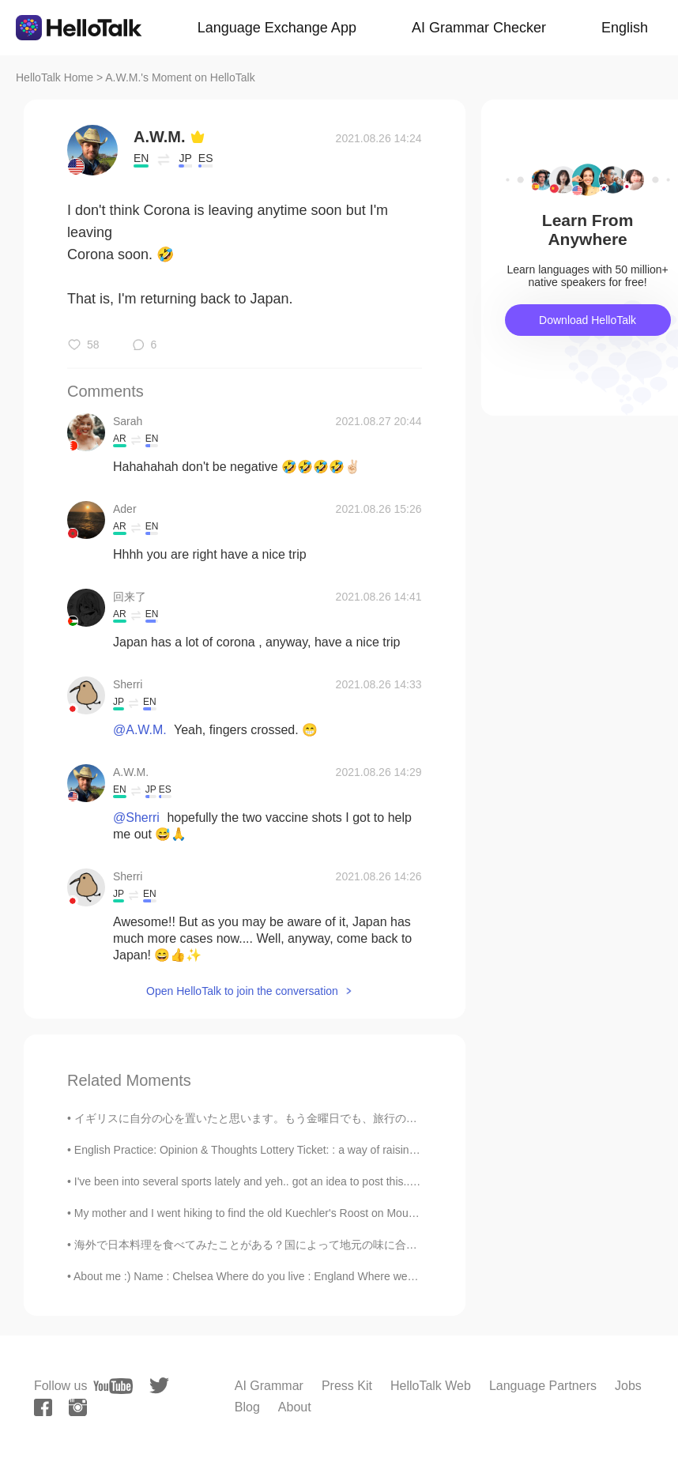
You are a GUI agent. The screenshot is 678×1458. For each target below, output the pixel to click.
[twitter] (159, 1385)
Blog (247, 1407)
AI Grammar (269, 1385)
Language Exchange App (277, 28)
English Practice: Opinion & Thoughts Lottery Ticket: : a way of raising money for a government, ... (314, 1149)
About (294, 1407)
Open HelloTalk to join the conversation (242, 991)
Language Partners (543, 1385)
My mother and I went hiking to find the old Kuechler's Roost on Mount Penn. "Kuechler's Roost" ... (315, 1213)
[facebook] (43, 1407)
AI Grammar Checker (479, 28)
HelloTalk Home (54, 77)
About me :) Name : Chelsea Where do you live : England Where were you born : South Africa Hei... (317, 1276)
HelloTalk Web (430, 1385)
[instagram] (78, 1407)
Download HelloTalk (587, 320)
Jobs (628, 1385)
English (624, 28)
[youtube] (113, 1386)
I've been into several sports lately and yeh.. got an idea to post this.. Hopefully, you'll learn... (300, 1181)
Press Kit (347, 1385)
